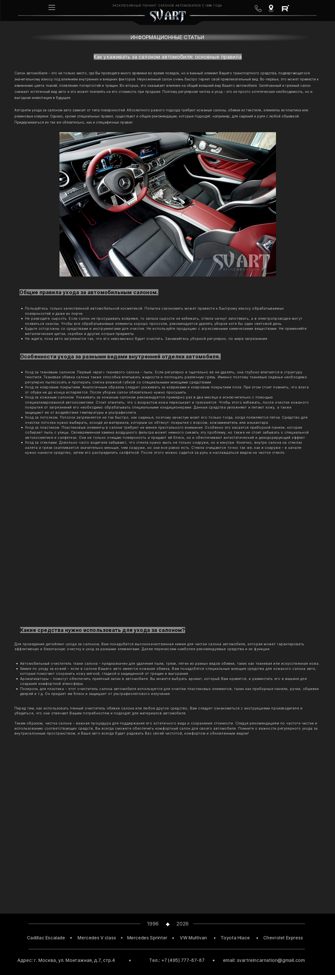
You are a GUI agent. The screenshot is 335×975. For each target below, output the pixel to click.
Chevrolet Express (283, 938)
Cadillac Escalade (46, 938)
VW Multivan (193, 938)
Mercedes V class (97, 938)
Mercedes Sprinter (147, 938)
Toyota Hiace (235, 938)
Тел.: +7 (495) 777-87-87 (177, 960)
